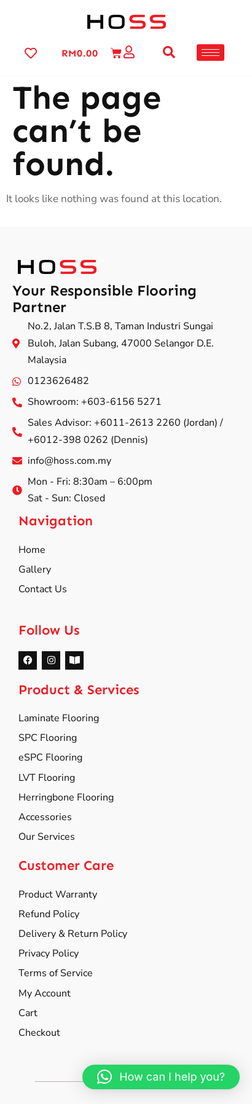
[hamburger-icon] (210, 52)
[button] (169, 52)
